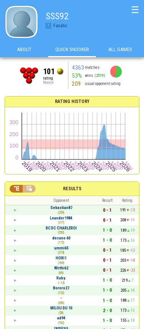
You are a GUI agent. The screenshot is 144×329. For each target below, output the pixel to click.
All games (120, 49)
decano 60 (61, 238)
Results (72, 188)
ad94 (61, 318)
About (24, 49)
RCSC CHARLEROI (61, 228)
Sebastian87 (61, 207)
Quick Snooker (72, 49)
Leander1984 (61, 218)
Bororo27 (61, 288)
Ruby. (61, 278)
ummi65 (61, 248)
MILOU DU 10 (61, 308)
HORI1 (61, 258)
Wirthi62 (61, 268)
